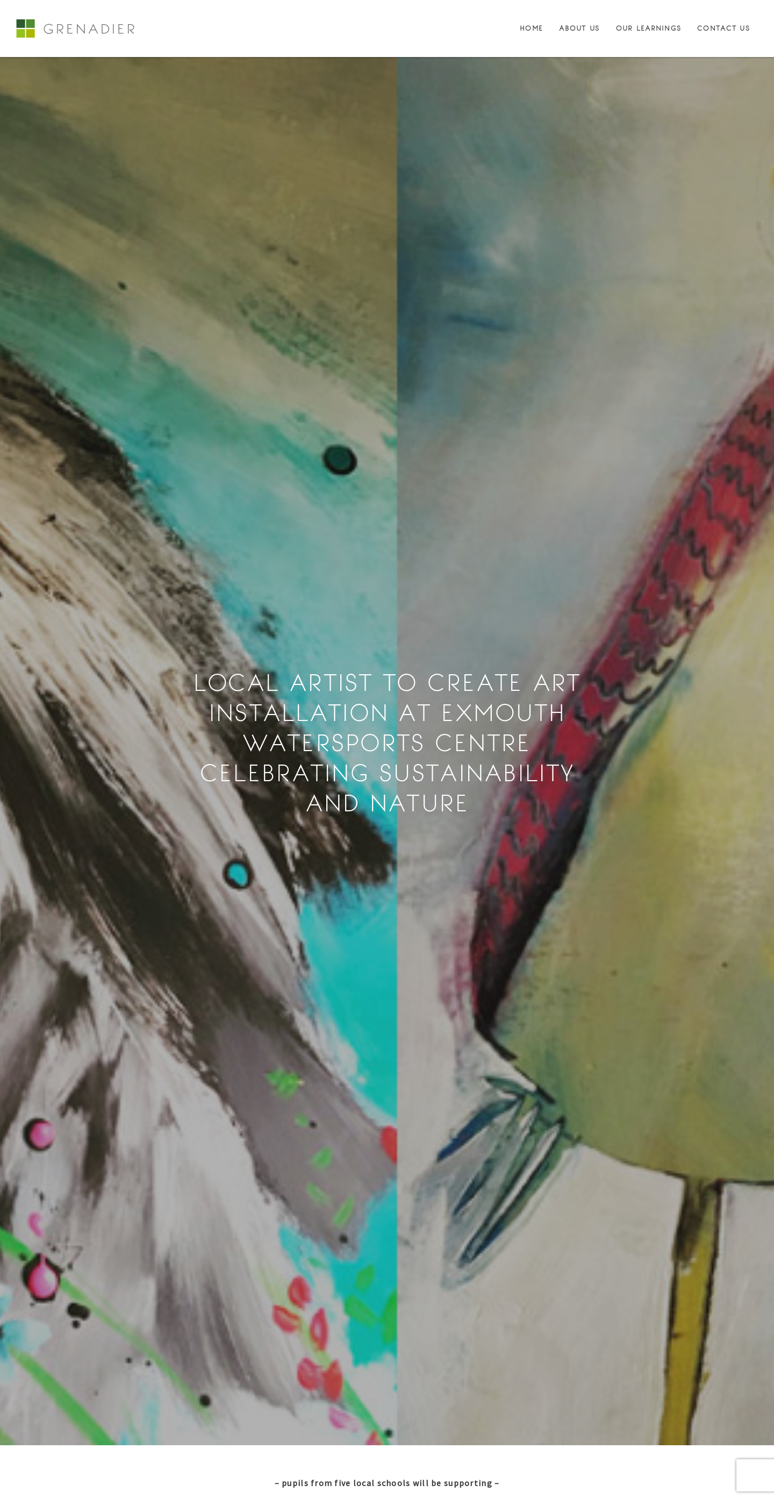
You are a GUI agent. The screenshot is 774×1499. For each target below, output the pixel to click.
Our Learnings (649, 28)
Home (531, 28)
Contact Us (723, 28)
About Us (579, 28)
